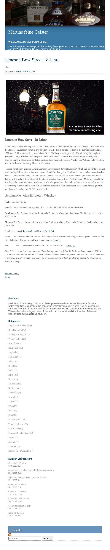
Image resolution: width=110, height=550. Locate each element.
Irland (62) (13, 365)
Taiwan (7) (13, 401)
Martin (18, 71)
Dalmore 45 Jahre (16, 514)
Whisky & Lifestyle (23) (19, 334)
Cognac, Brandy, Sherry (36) (21, 433)
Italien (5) (12, 370)
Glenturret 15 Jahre (17, 485)
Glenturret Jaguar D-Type (19, 507)
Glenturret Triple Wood (18, 499)
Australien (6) (14, 343)
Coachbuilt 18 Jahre (17, 464)
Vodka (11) (13, 437)
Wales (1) (12, 410)
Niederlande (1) (15, 388)
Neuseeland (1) (15, 383)
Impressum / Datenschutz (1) (21, 451)
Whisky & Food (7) (17, 339)
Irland (7, 67)
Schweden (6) (14, 392)
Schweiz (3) (13, 397)
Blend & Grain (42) (17, 330)
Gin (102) (12, 415)
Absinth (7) (13, 442)
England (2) (13, 352)
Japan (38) (13, 374)
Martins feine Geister (28, 32)
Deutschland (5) (15, 348)
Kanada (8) (13, 379)
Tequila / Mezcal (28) (18, 424)
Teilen (7, 277)
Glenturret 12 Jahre (17, 492)
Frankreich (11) (15, 357)
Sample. (56, 240)
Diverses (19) (14, 446)
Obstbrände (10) (15, 428)
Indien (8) (12, 361)
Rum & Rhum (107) (17, 419)
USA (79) (12, 406)
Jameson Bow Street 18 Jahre (32, 59)
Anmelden (17, 530)
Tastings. (71, 245)
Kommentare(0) (12, 273)
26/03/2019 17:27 (28, 71)
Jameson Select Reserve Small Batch (39, 231)
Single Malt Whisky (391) (20, 325)
